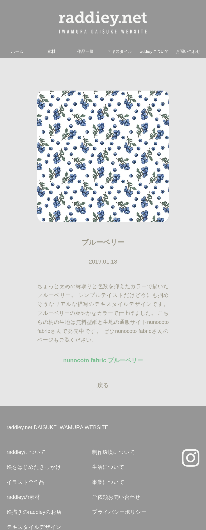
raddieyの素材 (23, 497)
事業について (108, 482)
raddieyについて (154, 51)
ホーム (17, 51)
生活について (108, 467)
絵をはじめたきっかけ (34, 467)
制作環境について (113, 452)
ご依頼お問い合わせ (116, 497)
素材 (51, 51)
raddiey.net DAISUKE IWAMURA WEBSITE (57, 427)
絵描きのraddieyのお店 (34, 512)
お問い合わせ (188, 51)
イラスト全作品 (25, 482)
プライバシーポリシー (119, 512)
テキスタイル (119, 51)
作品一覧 (85, 51)
